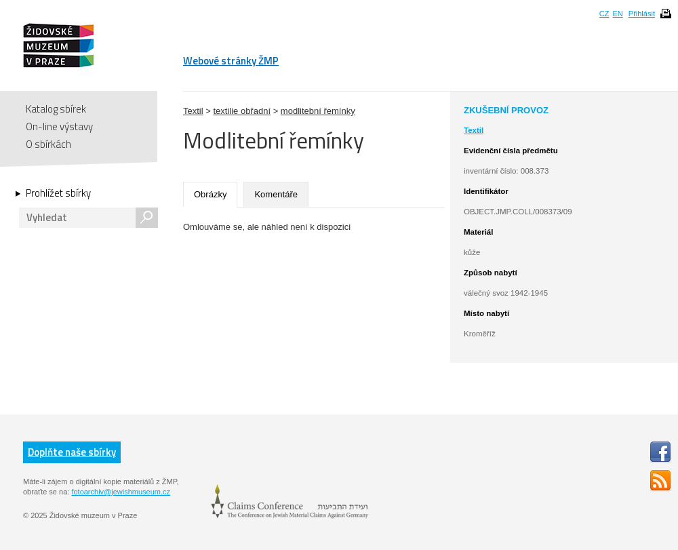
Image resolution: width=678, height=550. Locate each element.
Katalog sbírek (56, 109)
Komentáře (276, 194)
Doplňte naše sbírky (72, 452)
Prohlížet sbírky (58, 193)
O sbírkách (48, 144)
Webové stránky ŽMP (231, 60)
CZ (604, 13)
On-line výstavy (59, 126)
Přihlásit (642, 13)
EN (617, 13)
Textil (193, 111)
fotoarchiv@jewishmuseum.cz (120, 492)
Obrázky (210, 194)
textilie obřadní (242, 111)
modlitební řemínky (318, 111)
